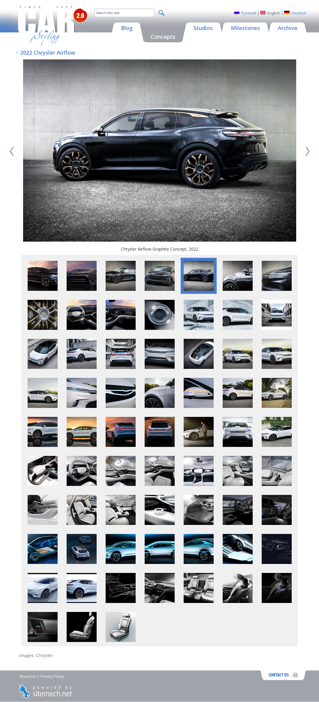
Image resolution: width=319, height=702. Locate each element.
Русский (248, 13)
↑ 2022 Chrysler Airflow (45, 52)
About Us (27, 676)
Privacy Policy (52, 676)
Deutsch (298, 13)
